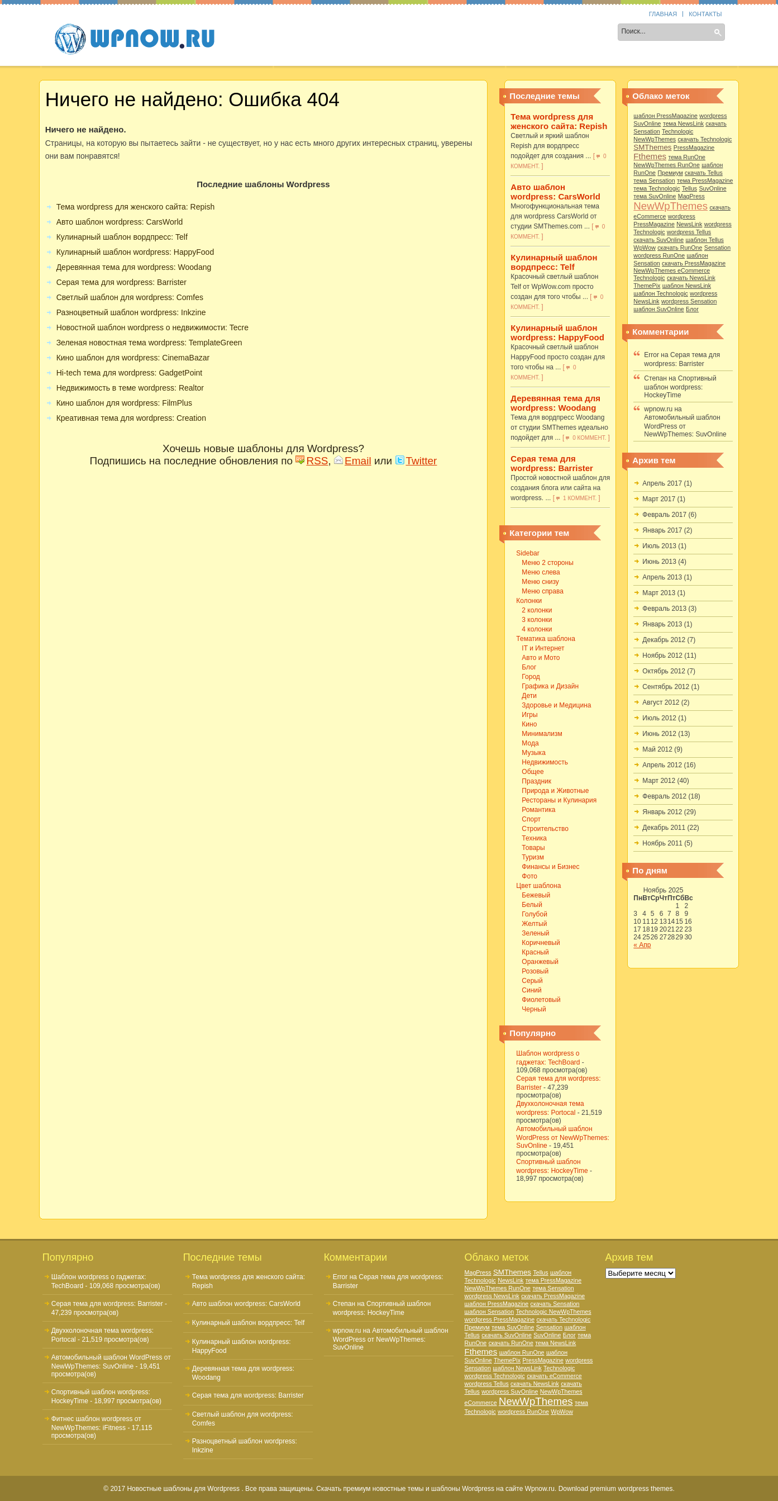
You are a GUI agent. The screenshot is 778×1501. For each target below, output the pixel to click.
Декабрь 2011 (663, 828)
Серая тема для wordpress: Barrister (551, 463)
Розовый (535, 971)
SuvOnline (712, 188)
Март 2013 (658, 593)
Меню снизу (540, 582)
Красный (535, 952)
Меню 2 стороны (547, 563)
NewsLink (689, 224)
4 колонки (537, 629)
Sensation (717, 247)
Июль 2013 (659, 546)
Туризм (533, 857)
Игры (529, 715)
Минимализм (542, 734)
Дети (529, 696)
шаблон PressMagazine (665, 115)
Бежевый (536, 895)
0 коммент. (589, 438)
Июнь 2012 (659, 734)
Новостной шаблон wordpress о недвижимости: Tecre (152, 327)
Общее (532, 772)
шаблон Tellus (704, 239)
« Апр (642, 945)
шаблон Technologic (660, 293)
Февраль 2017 (664, 515)
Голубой (534, 914)
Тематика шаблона (381, 33)
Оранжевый (540, 962)
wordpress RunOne (659, 255)
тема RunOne (686, 157)
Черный (534, 1009)
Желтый (534, 924)
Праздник (536, 781)
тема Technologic (656, 188)
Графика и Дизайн (550, 686)
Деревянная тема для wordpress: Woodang (555, 402)
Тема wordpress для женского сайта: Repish (558, 121)
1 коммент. (579, 498)
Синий (531, 990)
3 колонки (537, 620)
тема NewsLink (683, 123)
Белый (532, 905)
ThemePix (646, 285)
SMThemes (652, 147)
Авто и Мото (541, 658)
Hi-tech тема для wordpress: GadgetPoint (129, 372)
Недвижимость (545, 762)
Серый (532, 981)
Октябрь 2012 (663, 671)
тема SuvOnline (654, 196)
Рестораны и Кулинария (559, 800)
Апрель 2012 (662, 765)
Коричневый (541, 943)
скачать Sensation (555, 1303)
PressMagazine (694, 147)
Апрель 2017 (662, 483)
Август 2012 (660, 702)
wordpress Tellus (689, 232)
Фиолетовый (541, 1000)
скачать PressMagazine (694, 263)
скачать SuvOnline (658, 239)
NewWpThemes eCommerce (671, 270)
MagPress (691, 196)
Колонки (309, 33)
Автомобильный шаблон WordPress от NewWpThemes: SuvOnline (562, 1137)
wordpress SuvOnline (509, 1391)
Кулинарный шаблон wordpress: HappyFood (557, 332)
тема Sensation (654, 180)
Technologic (649, 277)
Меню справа (543, 591)
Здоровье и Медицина (556, 705)
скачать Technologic (705, 139)
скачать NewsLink (691, 277)
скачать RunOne (679, 247)
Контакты (705, 14)
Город (531, 677)
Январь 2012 (662, 812)
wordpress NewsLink (492, 1296)
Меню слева (541, 572)
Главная (663, 14)
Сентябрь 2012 (665, 687)
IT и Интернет (543, 648)
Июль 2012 (659, 718)
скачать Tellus (704, 172)
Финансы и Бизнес (550, 867)
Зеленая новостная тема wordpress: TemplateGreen (149, 342)
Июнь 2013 (659, 562)
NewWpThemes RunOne (666, 165)
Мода (530, 743)
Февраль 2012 (664, 796)
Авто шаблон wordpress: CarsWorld (555, 191)
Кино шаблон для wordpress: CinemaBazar (133, 357)
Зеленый (535, 933)
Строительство (545, 829)
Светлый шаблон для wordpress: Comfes (129, 297)
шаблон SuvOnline (658, 309)
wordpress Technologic (495, 1375)
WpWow (644, 247)
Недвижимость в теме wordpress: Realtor (130, 387)
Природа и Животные (555, 791)
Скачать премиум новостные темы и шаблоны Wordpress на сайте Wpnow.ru (435, 1489)
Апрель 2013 (662, 577)
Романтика (538, 810)
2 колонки (537, 610)
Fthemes (649, 156)
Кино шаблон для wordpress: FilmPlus (124, 402)
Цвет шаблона (464, 33)
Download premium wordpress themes (616, 1489)
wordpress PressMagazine (500, 1319)
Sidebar (259, 33)
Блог (529, 667)
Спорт (531, 819)
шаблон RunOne (522, 1352)
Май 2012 (657, 749)
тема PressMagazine (705, 180)
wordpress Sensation (689, 301)
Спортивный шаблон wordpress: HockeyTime (680, 386)
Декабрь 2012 (663, 640)
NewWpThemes (670, 206)
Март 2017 (658, 499)
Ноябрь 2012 (662, 655)
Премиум (669, 172)
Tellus (689, 188)
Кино (529, 724)
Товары (533, 848)
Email (352, 461)
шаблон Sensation (489, 1311)
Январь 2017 (662, 530)
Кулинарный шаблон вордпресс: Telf (553, 262)
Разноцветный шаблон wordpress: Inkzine (131, 312)
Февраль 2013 (664, 608)
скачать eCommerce (554, 1375)
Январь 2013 (662, 624)
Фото (529, 876)
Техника (534, 838)
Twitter (416, 461)
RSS (311, 461)
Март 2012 (658, 781)
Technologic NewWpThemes (553, 1311)
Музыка (533, 753)
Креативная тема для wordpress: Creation (131, 418)
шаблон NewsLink (686, 285)
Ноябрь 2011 (662, 843)
